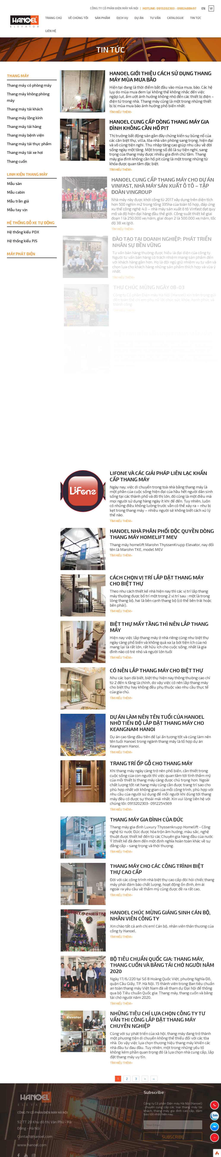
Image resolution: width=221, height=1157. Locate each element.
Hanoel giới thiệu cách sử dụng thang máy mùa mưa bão (160, 76)
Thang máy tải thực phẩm (29, 143)
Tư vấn (155, 18)
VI (211, 8)
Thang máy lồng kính (25, 117)
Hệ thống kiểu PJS (22, 240)
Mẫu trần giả (18, 201)
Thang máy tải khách (25, 109)
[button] (214, 1137)
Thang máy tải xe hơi (25, 152)
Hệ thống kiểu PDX (23, 231)
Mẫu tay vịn (17, 209)
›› (154, 1079)
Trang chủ (53, 18)
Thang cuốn (17, 161)
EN (203, 8)
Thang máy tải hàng (24, 126)
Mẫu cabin (16, 192)
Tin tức (195, 18)
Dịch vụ (122, 18)
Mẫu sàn (14, 183)
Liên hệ (50, 31)
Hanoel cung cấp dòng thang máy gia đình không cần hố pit (159, 124)
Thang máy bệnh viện (25, 135)
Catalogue (175, 18)
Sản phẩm (102, 18)
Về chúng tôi (78, 18)
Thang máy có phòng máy (29, 85)
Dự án (139, 18)
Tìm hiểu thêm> (120, 112)
